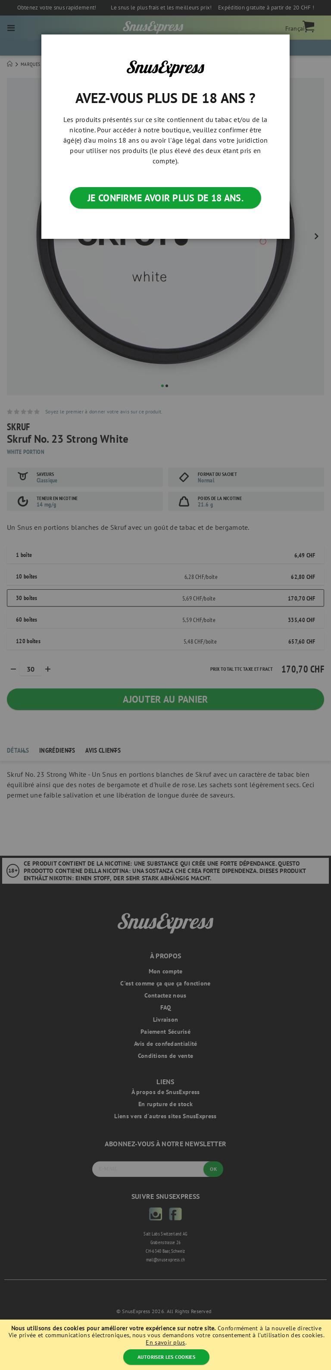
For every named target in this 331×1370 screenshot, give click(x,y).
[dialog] (165, 685)
